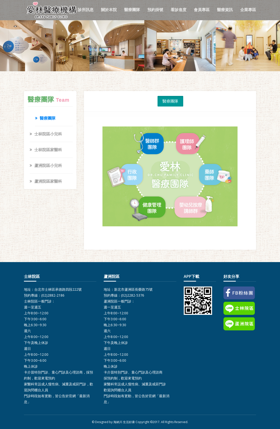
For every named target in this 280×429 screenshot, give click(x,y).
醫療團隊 (132, 9)
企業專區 (248, 9)
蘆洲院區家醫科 (48, 181)
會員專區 (202, 9)
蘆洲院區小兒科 (48, 165)
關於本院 (109, 9)
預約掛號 (155, 9)
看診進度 (178, 9)
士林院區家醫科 (48, 149)
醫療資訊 (225, 9)
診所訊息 (86, 9)
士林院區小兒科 (48, 134)
